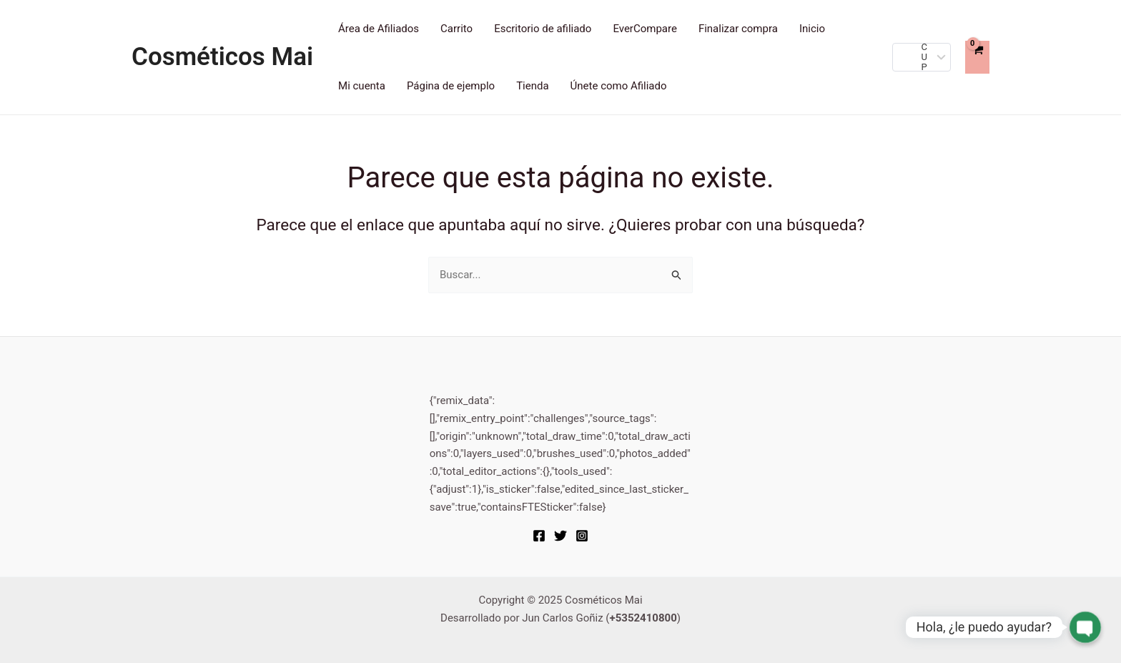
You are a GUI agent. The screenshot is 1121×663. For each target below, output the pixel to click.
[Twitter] (560, 535)
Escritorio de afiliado (542, 28)
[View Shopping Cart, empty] (977, 57)
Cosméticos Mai (222, 57)
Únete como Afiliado (619, 85)
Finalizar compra (738, 28)
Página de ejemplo (451, 85)
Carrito (456, 28)
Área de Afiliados (378, 28)
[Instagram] (582, 535)
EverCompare (645, 28)
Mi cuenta (361, 85)
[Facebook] (539, 535)
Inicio (812, 28)
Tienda (532, 85)
